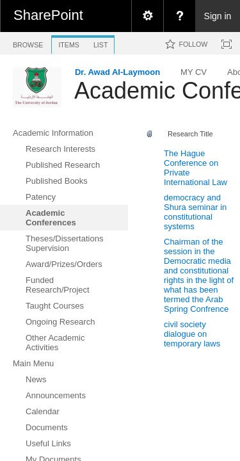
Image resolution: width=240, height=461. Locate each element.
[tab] (28, 42)
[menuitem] (147, 16)
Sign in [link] (218, 16)
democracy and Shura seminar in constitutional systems (195, 212)
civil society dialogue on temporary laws (192, 333)
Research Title (190, 134)
